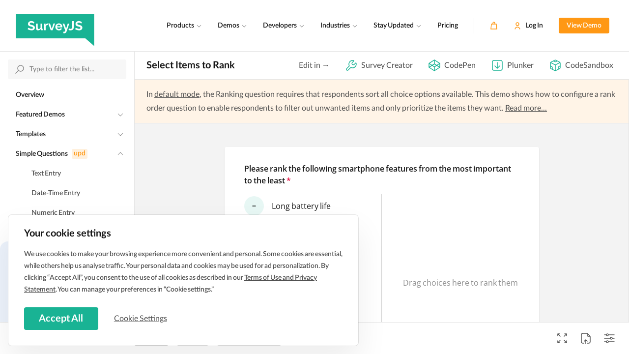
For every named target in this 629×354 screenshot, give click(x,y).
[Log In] (528, 26)
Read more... (526, 108)
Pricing (447, 25)
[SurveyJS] (55, 25)
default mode (177, 94)
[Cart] (494, 26)
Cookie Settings (142, 318)
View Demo (584, 25)
